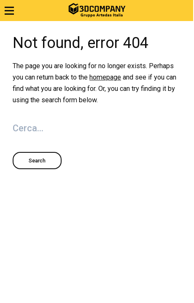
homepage (105, 77)
